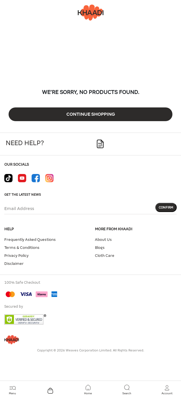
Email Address (19, 208)
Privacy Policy (16, 255)
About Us (103, 239)
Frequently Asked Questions (30, 239)
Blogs (100, 247)
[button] (167, 390)
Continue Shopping (90, 114)
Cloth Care (104, 255)
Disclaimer (14, 263)
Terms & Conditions (21, 247)
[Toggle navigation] (12, 390)
